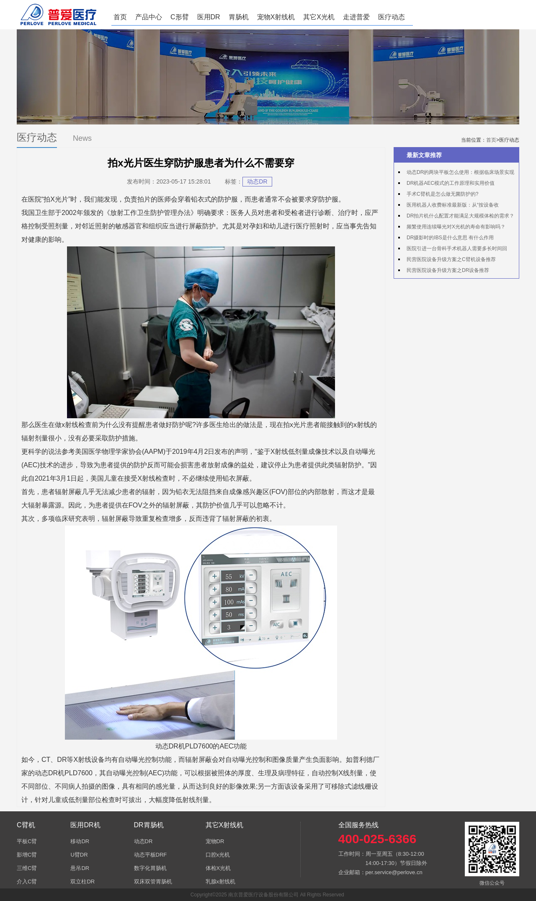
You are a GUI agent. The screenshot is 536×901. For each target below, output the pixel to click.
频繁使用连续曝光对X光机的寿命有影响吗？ (456, 227)
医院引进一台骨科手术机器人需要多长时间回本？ (452, 250)
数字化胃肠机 (150, 868)
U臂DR (79, 855)
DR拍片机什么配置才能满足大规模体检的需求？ (460, 216)
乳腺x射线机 (221, 881)
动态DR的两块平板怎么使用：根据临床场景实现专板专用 (456, 173)
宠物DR (215, 841)
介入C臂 (27, 881)
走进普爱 (356, 17)
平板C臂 (27, 841)
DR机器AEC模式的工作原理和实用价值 (451, 183)
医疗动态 (391, 17)
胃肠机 (239, 17)
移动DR (79, 841)
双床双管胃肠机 (153, 881)
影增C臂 (27, 855)
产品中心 (148, 17)
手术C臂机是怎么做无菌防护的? (442, 194)
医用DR (208, 17)
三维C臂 (27, 868)
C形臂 (179, 17)
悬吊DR (79, 868)
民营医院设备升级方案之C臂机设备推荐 (451, 259)
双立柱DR (82, 881)
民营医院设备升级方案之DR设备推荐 (448, 270)
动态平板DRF (150, 855)
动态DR (257, 181)
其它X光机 (319, 17)
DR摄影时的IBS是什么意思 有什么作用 (450, 238)
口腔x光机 (218, 855)
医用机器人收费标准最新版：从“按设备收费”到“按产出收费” (448, 206)
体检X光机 (218, 868)
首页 (120, 17)
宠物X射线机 (276, 17)
